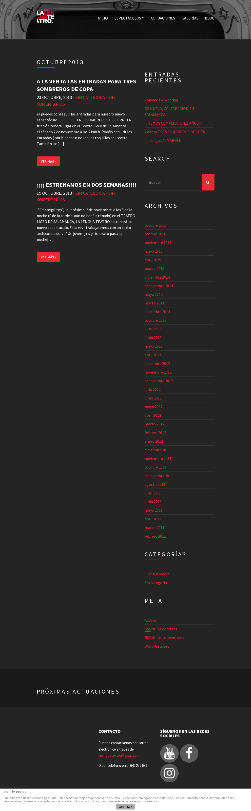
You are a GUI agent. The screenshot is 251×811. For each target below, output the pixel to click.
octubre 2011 (156, 467)
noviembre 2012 (158, 372)
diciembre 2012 (157, 363)
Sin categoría (90, 97)
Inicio (102, 18)
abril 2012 (153, 415)
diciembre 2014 (157, 277)
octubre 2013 (156, 320)
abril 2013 (153, 354)
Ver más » (48, 161)
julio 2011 (153, 492)
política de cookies (86, 801)
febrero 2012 (155, 432)
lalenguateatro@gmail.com (118, 755)
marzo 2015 (154, 268)
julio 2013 (153, 328)
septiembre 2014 (159, 285)
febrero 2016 (155, 233)
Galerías (190, 18)
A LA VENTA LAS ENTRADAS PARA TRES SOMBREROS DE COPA (86, 85)
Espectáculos (127, 18)
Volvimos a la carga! (161, 99)
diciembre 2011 (157, 449)
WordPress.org (157, 646)
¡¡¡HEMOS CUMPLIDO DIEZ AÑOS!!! (173, 123)
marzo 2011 (154, 527)
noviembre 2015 (158, 242)
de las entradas (161, 629)
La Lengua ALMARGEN (163, 140)
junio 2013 (153, 337)
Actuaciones (163, 18)
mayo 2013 (154, 346)
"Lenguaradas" (157, 573)
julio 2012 (153, 389)
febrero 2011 (155, 536)
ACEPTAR (125, 807)
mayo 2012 (154, 406)
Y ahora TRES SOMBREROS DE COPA (175, 131)
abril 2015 (153, 259)
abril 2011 (153, 518)
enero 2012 (154, 441)
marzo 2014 (154, 303)
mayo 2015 (154, 251)
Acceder (151, 620)
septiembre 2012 (159, 380)
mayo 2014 (154, 294)
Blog (209, 18)
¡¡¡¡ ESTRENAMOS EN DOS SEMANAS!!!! (86, 185)
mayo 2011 (154, 510)
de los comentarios (164, 637)
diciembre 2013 (157, 311)
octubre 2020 (156, 225)
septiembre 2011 (159, 475)
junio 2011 (153, 501)
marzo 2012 (154, 423)
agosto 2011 (155, 484)
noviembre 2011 (158, 458)
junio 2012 (153, 398)
